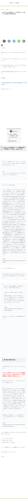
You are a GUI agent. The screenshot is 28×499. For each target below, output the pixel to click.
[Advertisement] (14, 110)
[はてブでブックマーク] (14, 41)
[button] (23, 41)
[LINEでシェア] (18, 41)
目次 (14, 131)
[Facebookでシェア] (9, 41)
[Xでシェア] (4, 41)
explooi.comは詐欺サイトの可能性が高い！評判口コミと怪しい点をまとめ (13, 136)
